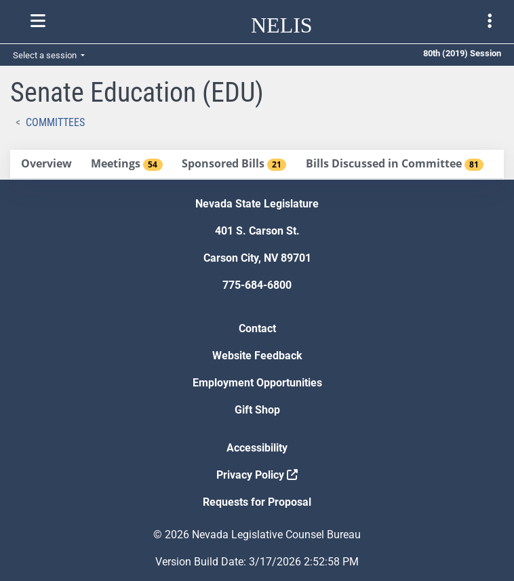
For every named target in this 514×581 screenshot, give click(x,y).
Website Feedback (257, 355)
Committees (55, 122)
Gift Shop (257, 409)
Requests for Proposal (257, 502)
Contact (257, 328)
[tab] (46, 164)
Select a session (46, 55)
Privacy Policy (257, 474)
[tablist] (257, 165)
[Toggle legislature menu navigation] (489, 21)
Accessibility (257, 447)
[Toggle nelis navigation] (38, 21)
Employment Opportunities (257, 382)
